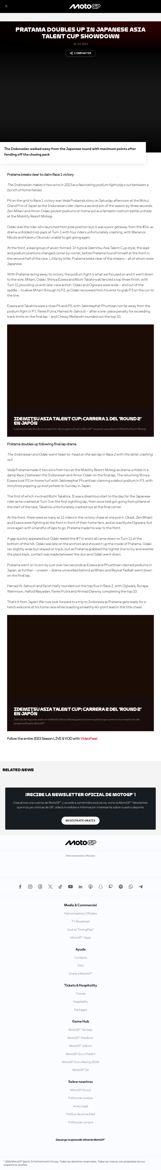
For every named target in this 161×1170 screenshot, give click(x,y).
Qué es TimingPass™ (80, 929)
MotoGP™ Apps (80, 937)
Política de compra (80, 1122)
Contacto (80, 958)
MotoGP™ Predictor (80, 1038)
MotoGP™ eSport (80, 1046)
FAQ (81, 965)
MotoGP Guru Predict (80, 1054)
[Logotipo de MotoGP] (85, 6)
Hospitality (80, 1001)
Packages (80, 1010)
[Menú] (6, 6)
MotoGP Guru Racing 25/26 (80, 1062)
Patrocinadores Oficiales (80, 913)
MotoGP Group (80, 1090)
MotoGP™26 (81, 1070)
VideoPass (88, 739)
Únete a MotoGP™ (81, 973)
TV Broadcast (80, 921)
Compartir (80, 53)
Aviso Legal (80, 1106)
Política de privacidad (80, 1114)
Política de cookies (80, 1098)
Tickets (81, 994)
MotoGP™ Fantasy (80, 1030)
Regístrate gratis (80, 820)
